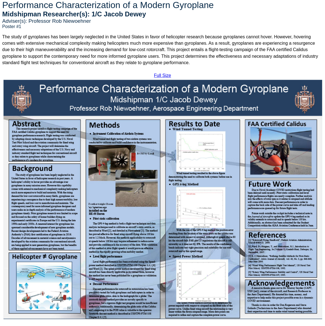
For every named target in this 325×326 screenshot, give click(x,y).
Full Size (162, 75)
